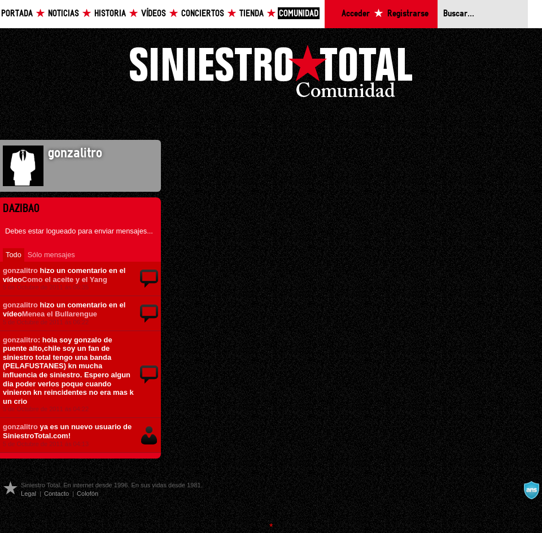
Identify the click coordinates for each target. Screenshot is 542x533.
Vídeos (153, 14)
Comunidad (298, 14)
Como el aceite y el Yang (64, 279)
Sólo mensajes (51, 254)
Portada (17, 14)
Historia (110, 14)
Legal (28, 493)
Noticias (63, 14)
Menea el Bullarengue (59, 314)
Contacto (56, 493)
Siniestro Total (271, 74)
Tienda (251, 14)
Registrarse (408, 14)
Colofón (87, 493)
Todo (13, 254)
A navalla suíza (531, 490)
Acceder (356, 14)
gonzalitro (20, 270)
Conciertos (202, 14)
